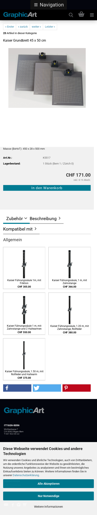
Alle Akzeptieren (49, 483)
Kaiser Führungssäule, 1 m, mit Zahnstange (69, 282)
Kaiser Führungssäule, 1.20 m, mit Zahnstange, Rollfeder (69, 327)
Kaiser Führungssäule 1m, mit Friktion (24, 282)
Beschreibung (43, 218)
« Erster (9, 26)
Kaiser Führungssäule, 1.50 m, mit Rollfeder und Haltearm (24, 373)
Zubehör (14, 218)
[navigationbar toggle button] (92, 15)
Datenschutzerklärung (26, 475)
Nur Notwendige (48, 496)
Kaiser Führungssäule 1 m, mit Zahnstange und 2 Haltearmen (24, 327)
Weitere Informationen (48, 506)
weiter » (36, 26)
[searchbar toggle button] (71, 15)
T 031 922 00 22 (11, 434)
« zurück (23, 26)
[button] (48, 5)
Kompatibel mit (18, 229)
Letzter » (50, 26)
